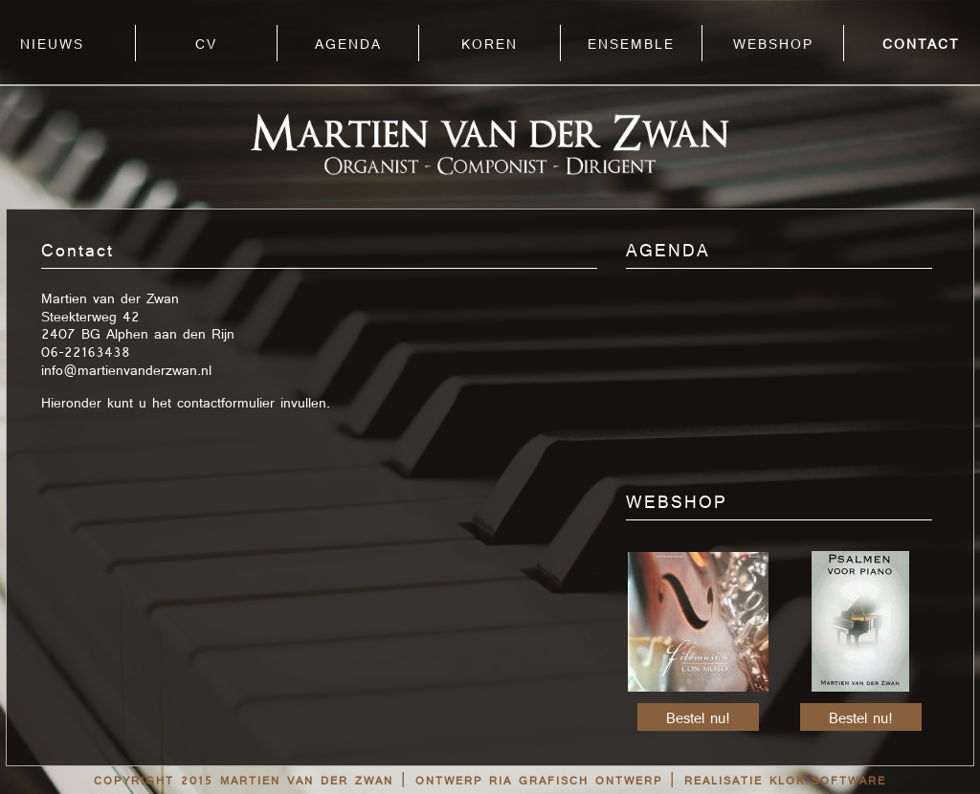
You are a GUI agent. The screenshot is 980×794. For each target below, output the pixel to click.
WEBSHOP (773, 44)
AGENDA (348, 44)
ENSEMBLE (631, 44)
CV (206, 44)
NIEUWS (52, 44)
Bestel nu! (698, 719)
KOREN (489, 44)
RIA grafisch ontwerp (575, 781)
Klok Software (827, 781)
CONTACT (920, 44)
